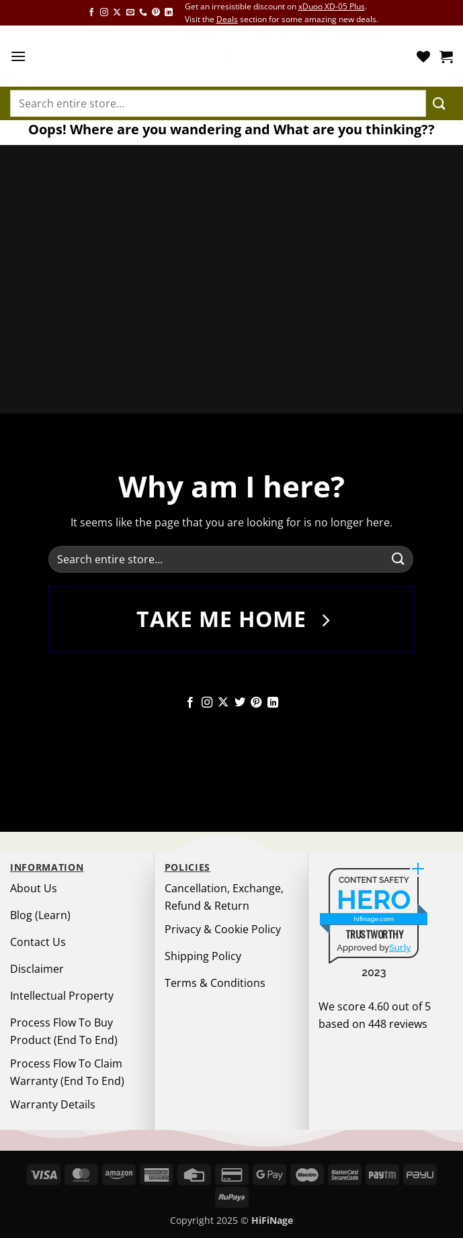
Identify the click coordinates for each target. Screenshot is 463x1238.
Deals (227, 19)
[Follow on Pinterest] (156, 12)
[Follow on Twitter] (240, 703)
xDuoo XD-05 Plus (331, 6)
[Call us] (143, 12)
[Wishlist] (423, 56)
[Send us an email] (130, 12)
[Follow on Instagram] (104, 12)
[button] (18, 56)
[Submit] (439, 104)
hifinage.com (374, 918)
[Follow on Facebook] (91, 12)
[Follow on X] (117, 12)
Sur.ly (400, 948)
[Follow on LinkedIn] (169, 12)
